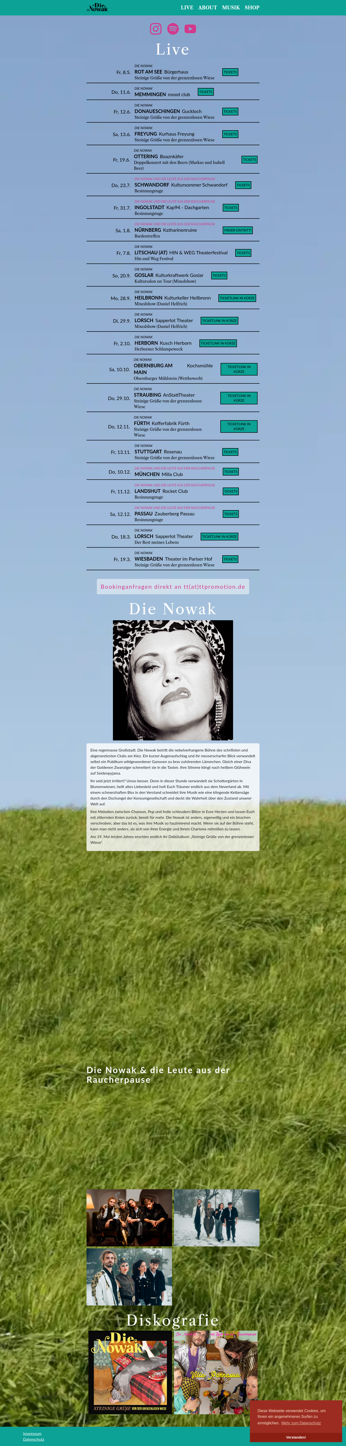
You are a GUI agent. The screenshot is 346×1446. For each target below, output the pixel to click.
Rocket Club (175, 491)
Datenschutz (33, 1439)
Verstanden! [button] (296, 1437)
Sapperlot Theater (174, 320)
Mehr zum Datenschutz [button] (301, 1423)
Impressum (32, 1433)
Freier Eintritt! (237, 230)
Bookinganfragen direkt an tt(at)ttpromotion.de (173, 586)
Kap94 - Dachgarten (188, 207)
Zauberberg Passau (174, 513)
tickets (230, 72)
